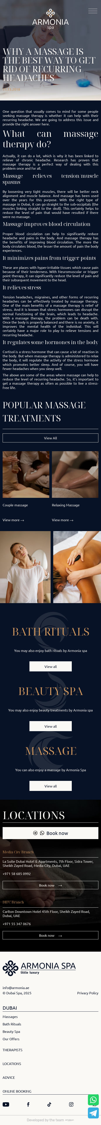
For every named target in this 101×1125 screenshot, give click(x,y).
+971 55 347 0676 (17, 923)
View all (51, 666)
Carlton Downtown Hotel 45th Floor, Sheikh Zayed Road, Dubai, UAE (46, 913)
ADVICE (9, 1077)
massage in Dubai (16, 204)
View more (13, 520)
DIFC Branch (13, 902)
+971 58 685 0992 (17, 873)
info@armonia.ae (16, 987)
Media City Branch (18, 852)
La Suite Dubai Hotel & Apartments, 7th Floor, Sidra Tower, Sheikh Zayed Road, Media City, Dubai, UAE (48, 863)
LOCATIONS (12, 1063)
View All (50, 438)
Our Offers (11, 1039)
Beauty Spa (11, 1031)
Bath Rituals (12, 1024)
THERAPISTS (12, 1050)
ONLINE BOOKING (17, 1091)
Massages (10, 1016)
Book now (50, 833)
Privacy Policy (87, 993)
